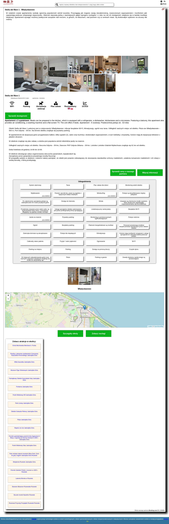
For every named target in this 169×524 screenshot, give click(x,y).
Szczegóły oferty (70, 334)
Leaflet (150, 326)
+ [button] (8, 295)
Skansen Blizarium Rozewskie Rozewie (24, 487)
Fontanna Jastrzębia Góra (24, 387)
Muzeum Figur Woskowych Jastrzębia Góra (24, 370)
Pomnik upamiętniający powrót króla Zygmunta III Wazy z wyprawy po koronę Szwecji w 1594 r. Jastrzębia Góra (24, 437)
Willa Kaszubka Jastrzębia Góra (24, 362)
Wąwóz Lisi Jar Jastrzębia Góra (24, 428)
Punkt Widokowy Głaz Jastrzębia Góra (24, 445)
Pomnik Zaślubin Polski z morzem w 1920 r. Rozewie (24, 471)
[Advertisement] (84, 38)
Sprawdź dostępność (17, 116)
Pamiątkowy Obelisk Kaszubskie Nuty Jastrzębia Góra (24, 379)
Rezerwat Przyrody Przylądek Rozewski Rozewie (24, 503)
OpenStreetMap (158, 326)
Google (34, 519)
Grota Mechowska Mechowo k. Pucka (24, 345)
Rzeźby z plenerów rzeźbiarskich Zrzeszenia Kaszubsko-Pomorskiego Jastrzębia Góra (24, 354)
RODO (166, 519)
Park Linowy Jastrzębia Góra (24, 403)
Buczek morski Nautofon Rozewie (24, 495)
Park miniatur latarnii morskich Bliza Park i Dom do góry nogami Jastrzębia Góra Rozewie (24, 454)
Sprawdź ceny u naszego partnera (123, 172)
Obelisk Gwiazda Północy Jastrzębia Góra (24, 411)
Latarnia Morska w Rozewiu (24, 478)
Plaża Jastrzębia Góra (24, 420)
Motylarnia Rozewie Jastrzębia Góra (24, 462)
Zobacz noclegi (98, 334)
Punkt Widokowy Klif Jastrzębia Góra (24, 395)
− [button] (8, 299)
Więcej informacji (150, 173)
